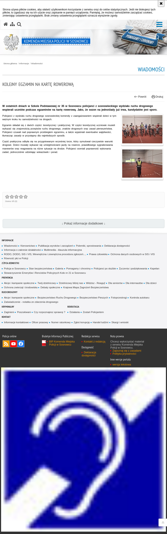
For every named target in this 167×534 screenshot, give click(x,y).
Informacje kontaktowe (16, 322)
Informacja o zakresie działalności (22, 250)
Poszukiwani (24, 312)
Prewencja (7, 277)
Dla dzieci (151, 283)
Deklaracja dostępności (117, 245)
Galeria (59, 268)
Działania (75, 312)
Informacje (24, 63)
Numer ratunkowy (61, 322)
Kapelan (154, 268)
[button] (159, 25)
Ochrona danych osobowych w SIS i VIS (132, 254)
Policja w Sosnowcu (15, 268)
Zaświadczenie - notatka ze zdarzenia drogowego (31, 302)
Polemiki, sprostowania (88, 245)
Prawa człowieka (98, 254)
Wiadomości (37, 63)
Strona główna (10, 63)
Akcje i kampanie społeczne (19, 283)
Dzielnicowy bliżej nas (71, 283)
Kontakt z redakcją (94, 341)
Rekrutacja (73, 306)
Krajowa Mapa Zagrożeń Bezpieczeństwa (86, 287)
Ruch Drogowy (9, 292)
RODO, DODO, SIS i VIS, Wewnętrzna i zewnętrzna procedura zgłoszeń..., (45, 254)
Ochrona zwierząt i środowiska (20, 287)
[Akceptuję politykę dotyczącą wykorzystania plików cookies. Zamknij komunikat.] (161, 3)
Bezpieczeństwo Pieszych (94, 297)
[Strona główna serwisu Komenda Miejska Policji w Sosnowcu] (5, 24)
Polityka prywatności (124, 353)
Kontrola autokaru (139, 297)
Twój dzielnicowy (46, 283)
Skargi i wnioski (120, 322)
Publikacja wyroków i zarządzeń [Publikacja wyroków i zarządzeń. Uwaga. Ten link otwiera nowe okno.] (55, 245)
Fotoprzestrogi (119, 297)
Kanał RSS (6, 343)
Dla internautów (134, 283)
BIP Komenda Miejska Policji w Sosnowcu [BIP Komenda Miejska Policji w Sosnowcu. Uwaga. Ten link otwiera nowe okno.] (62, 343)
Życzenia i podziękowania (133, 268)
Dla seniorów (115, 283)
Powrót (140, 96)
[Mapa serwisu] (12, 24)
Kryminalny (8, 306)
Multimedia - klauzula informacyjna (63, 250)
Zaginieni (9, 312)
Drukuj (157, 96)
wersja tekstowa (121, 364)
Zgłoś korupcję (82, 322)
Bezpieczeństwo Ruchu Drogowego (56, 297)
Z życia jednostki (10, 263)
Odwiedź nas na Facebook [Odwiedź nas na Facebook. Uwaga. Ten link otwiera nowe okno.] (20, 343)
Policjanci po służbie (105, 268)
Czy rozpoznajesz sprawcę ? (49, 312)
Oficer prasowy (40, 322)
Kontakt (6, 316)
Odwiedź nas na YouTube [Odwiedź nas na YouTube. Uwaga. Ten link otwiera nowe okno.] (13, 343)
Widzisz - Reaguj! (95, 283)
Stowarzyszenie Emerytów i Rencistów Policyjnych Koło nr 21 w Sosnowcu (45, 273)
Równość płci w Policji (16, 258)
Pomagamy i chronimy (78, 268)
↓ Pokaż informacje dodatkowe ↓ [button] (83, 223)
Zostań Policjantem (93, 312)
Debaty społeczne (50, 287)
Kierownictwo (27, 245)
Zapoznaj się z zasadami (126, 350)
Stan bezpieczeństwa (40, 268)
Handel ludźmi (101, 322)
